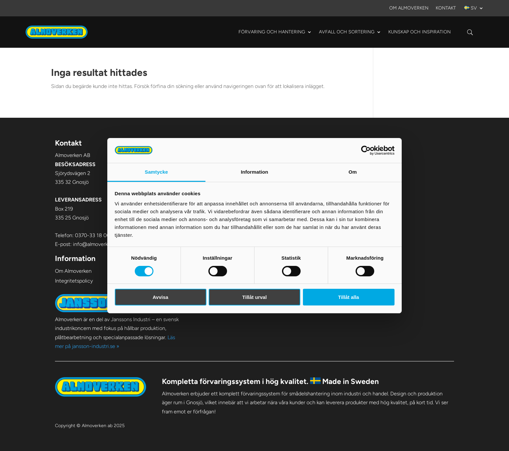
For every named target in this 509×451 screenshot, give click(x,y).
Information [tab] (254, 172)
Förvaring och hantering (271, 32)
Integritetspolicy (74, 281)
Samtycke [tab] (156, 172)
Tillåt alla (348, 297)
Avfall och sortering (347, 32)
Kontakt (446, 8)
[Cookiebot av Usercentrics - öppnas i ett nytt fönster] (366, 150)
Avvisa (160, 297)
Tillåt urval (254, 297)
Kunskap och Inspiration (419, 32)
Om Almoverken (409, 8)
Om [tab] (352, 172)
